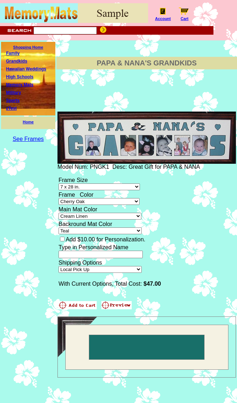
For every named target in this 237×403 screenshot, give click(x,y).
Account (163, 17)
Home (28, 122)
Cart (184, 17)
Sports (13, 100)
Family (13, 53)
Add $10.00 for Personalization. (105, 239)
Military (13, 92)
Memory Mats (20, 84)
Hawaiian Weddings (26, 69)
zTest (11, 108)
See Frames (28, 139)
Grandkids (16, 61)
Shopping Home (28, 47)
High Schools (20, 76)
